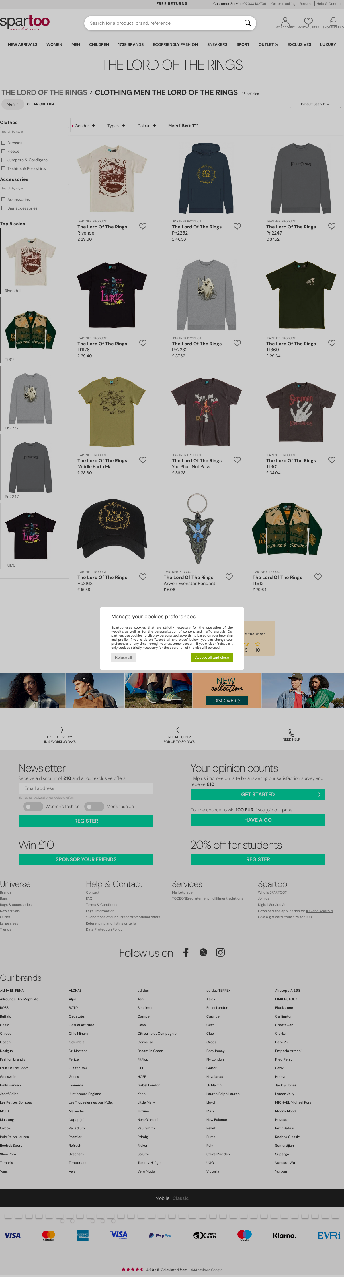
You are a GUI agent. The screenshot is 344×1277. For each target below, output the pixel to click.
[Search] (247, 23)
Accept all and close (212, 657)
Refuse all (123, 657)
